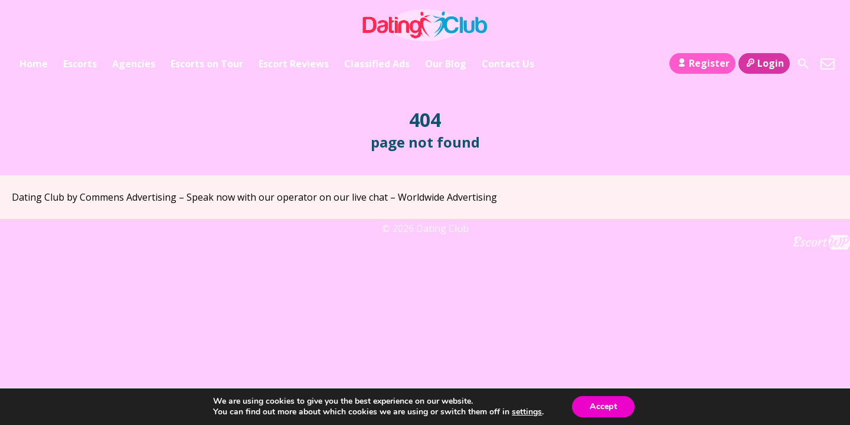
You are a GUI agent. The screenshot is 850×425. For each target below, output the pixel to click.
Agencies (133, 63)
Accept (603, 406)
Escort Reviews (294, 63)
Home (33, 63)
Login (764, 63)
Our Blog (445, 63)
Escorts (80, 63)
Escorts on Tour (207, 63)
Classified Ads (377, 63)
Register (702, 63)
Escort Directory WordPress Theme (821, 242)
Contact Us (508, 63)
